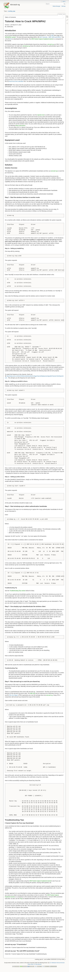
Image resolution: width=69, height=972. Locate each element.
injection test (40, 115)
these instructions (20, 125)
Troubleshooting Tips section (17, 590)
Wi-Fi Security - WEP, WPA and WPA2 (50, 37)
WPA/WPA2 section (10, 37)
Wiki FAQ (32, 693)
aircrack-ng (50, 44)
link (11, 39)
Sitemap (63, 6)
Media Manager (56, 6)
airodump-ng (26, 46)
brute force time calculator (16, 81)
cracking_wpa (11, 11)
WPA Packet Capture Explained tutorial (42, 39)
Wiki (52, 35)
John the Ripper (13, 695)
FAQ (21, 898)
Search (64, 4)
